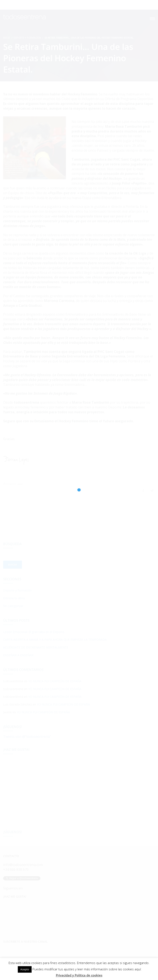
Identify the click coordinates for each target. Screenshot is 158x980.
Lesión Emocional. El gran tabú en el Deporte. (34, 632)
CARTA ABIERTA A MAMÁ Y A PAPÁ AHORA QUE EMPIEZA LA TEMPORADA (55, 640)
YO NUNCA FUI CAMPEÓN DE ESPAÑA (54, 681)
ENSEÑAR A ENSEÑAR (18, 655)
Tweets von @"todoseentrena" (27, 736)
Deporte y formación (27, 37)
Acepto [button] (24, 969)
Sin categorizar (13, 606)
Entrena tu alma (14, 598)
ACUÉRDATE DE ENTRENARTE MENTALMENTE (35, 647)
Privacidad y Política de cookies (79, 975)
